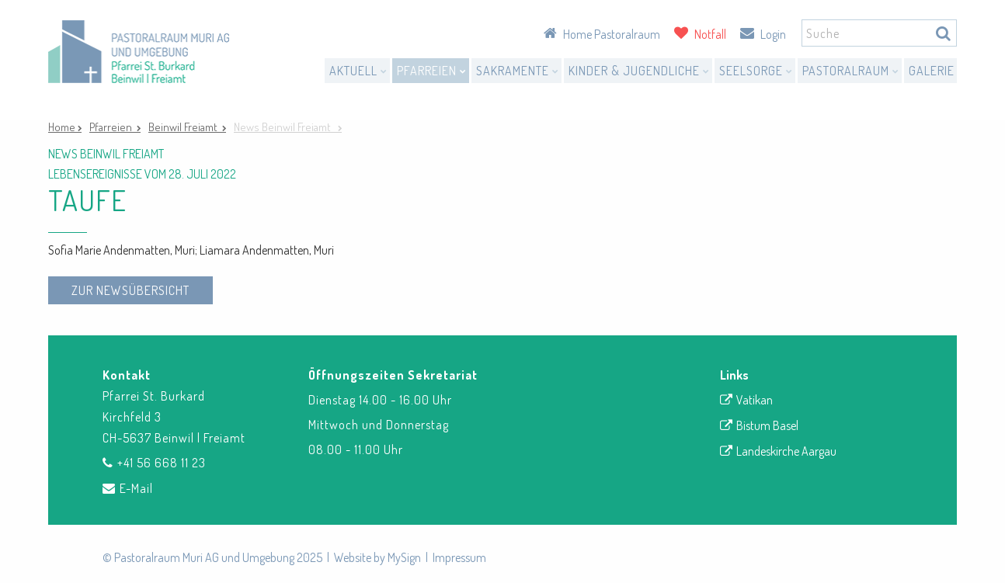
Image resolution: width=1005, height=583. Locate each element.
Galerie (932, 70)
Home (63, 127)
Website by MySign (377, 557)
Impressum (459, 557)
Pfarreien (432, 70)
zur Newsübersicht (130, 290)
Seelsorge (756, 70)
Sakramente (517, 70)
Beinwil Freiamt (185, 127)
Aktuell (358, 70)
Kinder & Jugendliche (639, 70)
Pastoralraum (850, 70)
